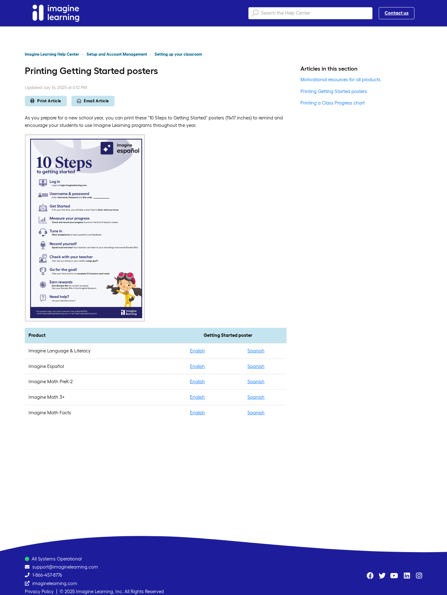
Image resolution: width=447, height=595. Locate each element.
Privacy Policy (39, 591)
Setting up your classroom (178, 54)
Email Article (93, 101)
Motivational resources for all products (340, 79)
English (197, 350)
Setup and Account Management (117, 54)
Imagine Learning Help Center (52, 54)
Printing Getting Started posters (333, 91)
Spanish (255, 350)
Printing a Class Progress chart (332, 102)
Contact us (397, 13)
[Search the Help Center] (310, 13)
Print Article (45, 101)
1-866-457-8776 (47, 575)
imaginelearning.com (54, 583)
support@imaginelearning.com (65, 566)
